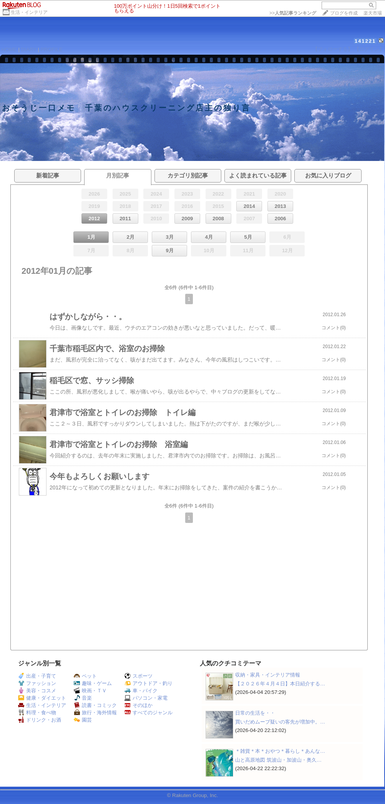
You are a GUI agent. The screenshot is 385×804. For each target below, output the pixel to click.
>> (292, 13)
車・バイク (141, 690)
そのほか (138, 705)
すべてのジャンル (148, 712)
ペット (85, 676)
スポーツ (138, 676)
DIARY (29, 49)
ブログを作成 (344, 13)
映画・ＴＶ (90, 690)
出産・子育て (37, 676)
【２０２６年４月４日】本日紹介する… (280, 684)
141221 (365, 41)
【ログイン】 (369, 49)
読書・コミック (95, 705)
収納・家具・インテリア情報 (267, 675)
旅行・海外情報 (95, 712)
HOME (9, 49)
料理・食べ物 (37, 712)
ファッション (37, 683)
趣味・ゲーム (93, 683)
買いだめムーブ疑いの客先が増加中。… (280, 722)
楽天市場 (372, 13)
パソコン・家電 (146, 698)
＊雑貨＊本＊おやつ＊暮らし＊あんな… (280, 751)
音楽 (83, 698)
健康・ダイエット (42, 698)
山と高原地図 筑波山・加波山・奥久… (278, 760)
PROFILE (52, 49)
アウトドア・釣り (148, 683)
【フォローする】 (333, 49)
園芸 (83, 720)
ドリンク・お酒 (39, 720)
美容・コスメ (37, 690)
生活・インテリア (29, 12)
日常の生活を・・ (255, 713)
